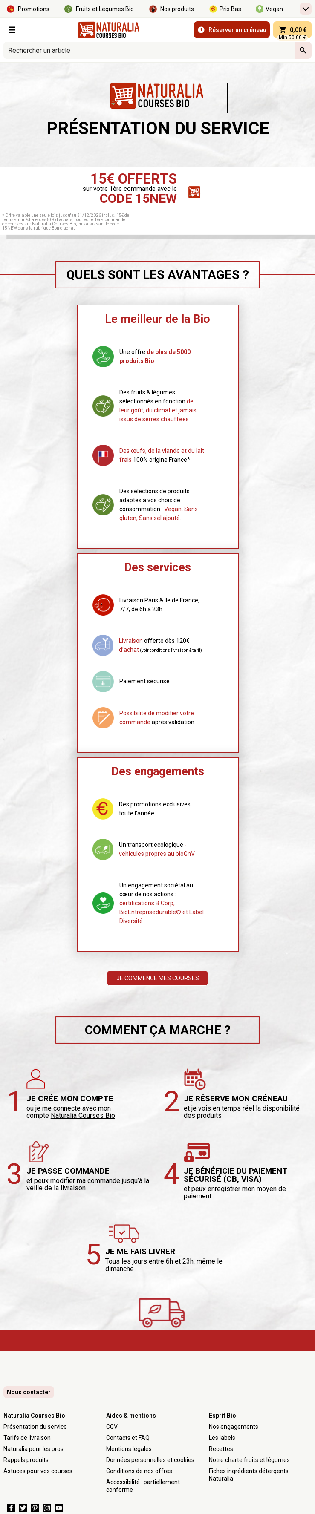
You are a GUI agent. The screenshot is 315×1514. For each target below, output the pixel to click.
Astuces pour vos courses (37, 1471)
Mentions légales (129, 1448)
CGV (112, 1426)
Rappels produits (26, 1459)
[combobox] (149, 50)
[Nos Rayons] (11, 29)
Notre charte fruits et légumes (249, 1459)
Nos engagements (233, 1426)
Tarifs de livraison (27, 1437)
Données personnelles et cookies (150, 1459)
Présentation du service (35, 1426)
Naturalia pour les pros (33, 1448)
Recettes (221, 1448)
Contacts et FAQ (128, 1437)
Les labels (222, 1437)
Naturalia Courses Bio (83, 1115)
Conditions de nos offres (139, 1471)
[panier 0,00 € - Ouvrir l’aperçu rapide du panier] (292, 29)
